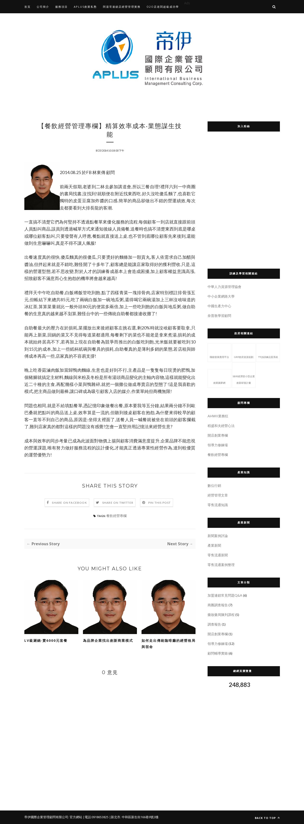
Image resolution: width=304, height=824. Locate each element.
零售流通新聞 (218, 555)
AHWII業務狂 (218, 416)
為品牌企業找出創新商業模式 (108, 640)
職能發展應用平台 (219, 352)
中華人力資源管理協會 (224, 287)
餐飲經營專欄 (116, 516)
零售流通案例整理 (221, 565)
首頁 (27, 6)
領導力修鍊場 (218, 445)
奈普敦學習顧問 (219, 316)
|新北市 (114, 817)
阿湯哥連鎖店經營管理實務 (122, 6)
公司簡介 (43, 6)
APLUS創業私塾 (85, 6)
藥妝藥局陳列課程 (221, 615)
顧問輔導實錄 (218, 653)
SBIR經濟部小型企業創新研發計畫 (244, 374)
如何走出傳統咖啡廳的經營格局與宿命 (169, 643)
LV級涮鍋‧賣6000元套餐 (46, 640)
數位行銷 (214, 485)
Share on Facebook (69, 502)
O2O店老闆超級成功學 (163, 6)
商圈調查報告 (218, 605)
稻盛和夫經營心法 (221, 426)
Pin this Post (159, 502)
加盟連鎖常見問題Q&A (225, 595)
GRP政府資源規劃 (243, 352)
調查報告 (214, 624)
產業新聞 (214, 545)
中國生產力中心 (219, 306)
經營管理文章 (218, 495)
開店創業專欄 (218, 435)
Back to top (267, 818)
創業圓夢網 (219, 378)
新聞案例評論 (218, 536)
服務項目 (61, 6)
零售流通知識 (218, 505)
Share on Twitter (117, 502)
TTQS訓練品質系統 (268, 352)
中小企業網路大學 (221, 296)
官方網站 (76, 817)
